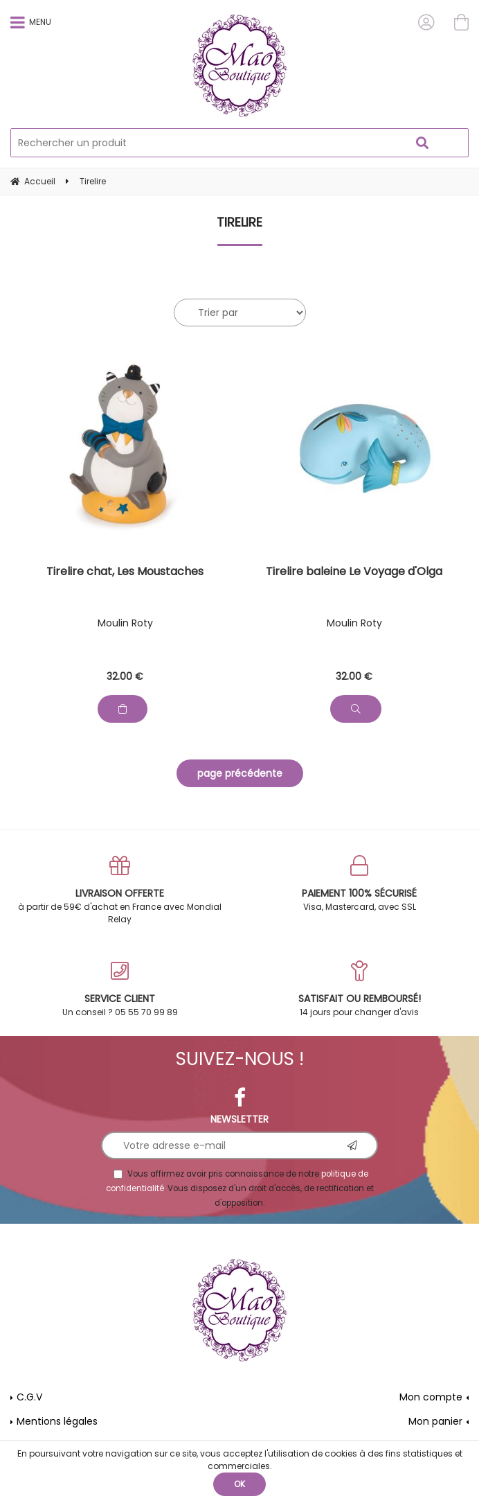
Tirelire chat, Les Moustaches (125, 572)
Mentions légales (57, 1421)
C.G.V (29, 1397)
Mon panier (435, 1421)
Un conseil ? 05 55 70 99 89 (119, 989)
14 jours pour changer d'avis (359, 989)
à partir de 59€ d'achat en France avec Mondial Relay (119, 890)
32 (125, 676)
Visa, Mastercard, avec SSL (359, 884)
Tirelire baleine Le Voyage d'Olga (354, 572)
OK (239, 1484)
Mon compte (430, 1397)
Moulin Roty (125, 623)
